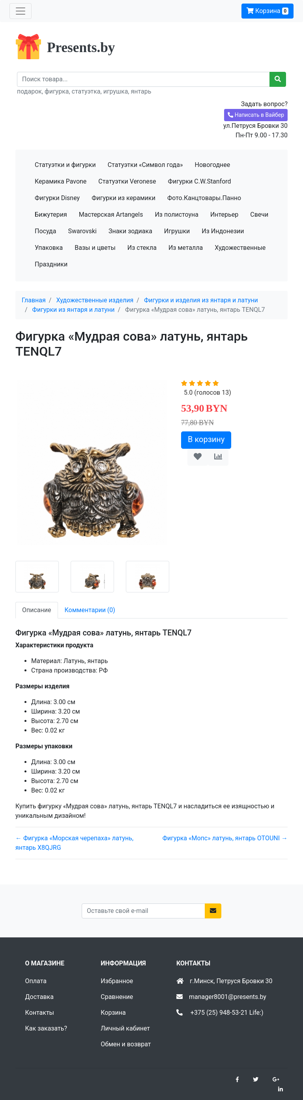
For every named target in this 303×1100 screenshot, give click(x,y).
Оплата (36, 981)
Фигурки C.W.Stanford (199, 181)
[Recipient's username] (143, 79)
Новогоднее (212, 165)
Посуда (45, 231)
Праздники (51, 264)
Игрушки (177, 231)
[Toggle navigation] (20, 11)
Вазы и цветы (95, 247)
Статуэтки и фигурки (65, 165)
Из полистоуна (176, 214)
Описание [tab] (36, 610)
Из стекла (142, 247)
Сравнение (117, 997)
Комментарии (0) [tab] (90, 610)
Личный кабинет (125, 1028)
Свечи (259, 214)
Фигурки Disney (57, 198)
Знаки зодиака (130, 231)
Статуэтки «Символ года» (145, 165)
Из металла (185, 247)
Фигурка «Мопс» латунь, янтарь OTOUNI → (225, 838)
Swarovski (82, 231)
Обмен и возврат (126, 1044)
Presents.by (81, 47)
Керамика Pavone (60, 181)
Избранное (117, 981)
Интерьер (224, 214)
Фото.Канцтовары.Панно (204, 198)
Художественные (240, 247)
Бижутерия (51, 214)
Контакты (39, 1012)
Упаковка (49, 247)
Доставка (39, 997)
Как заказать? (46, 1028)
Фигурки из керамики (123, 198)
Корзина (267, 11)
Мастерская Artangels (111, 214)
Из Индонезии (223, 231)
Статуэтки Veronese (127, 181)
